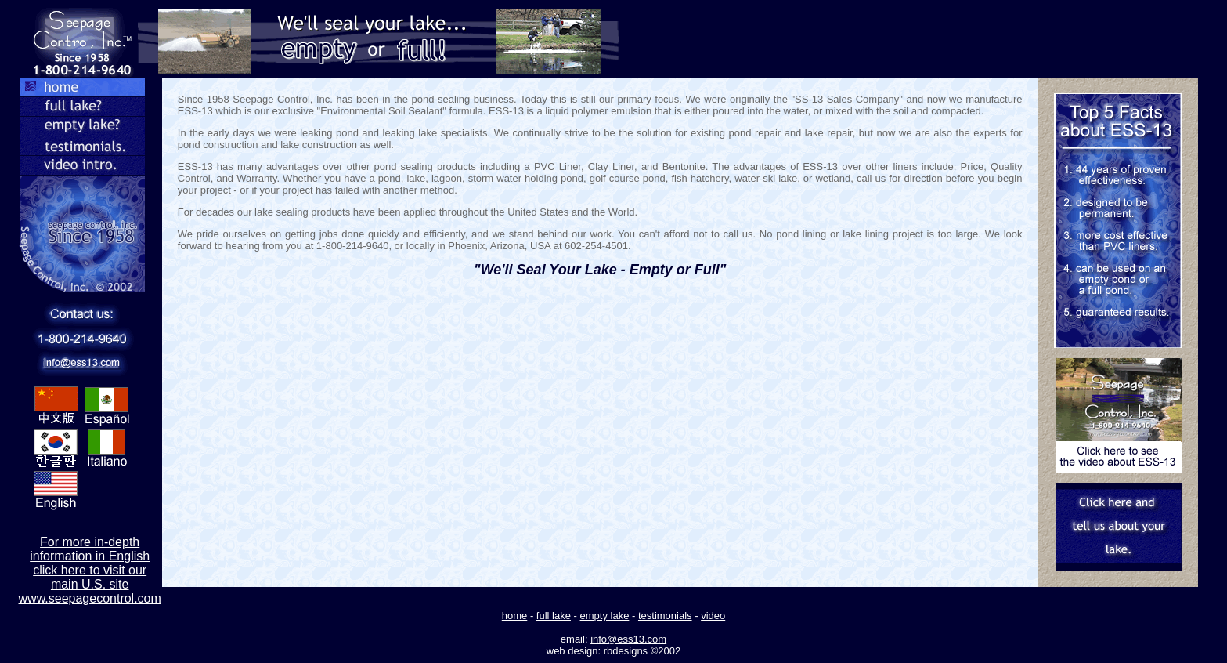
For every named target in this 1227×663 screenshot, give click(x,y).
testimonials (665, 615)
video (713, 615)
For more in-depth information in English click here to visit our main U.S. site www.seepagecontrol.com (90, 570)
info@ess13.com (628, 639)
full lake (553, 615)
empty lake (605, 615)
